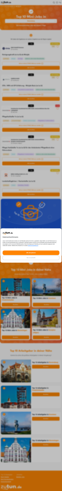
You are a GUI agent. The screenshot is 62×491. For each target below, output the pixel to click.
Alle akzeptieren (31, 253)
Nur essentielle (31, 258)
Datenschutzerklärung (33, 245)
